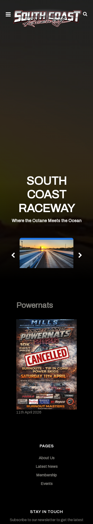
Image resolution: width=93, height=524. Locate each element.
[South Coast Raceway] (46, 17)
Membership (46, 475)
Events (47, 484)
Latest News (47, 466)
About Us (47, 458)
